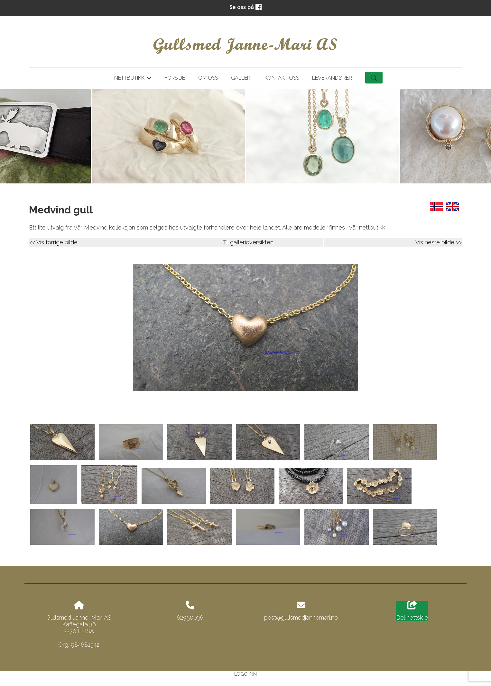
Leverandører (332, 78)
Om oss (208, 78)
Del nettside (412, 611)
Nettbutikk (132, 79)
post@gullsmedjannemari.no (301, 617)
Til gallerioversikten (248, 242)
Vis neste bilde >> (438, 242)
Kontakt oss (281, 78)
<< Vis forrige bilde (53, 242)
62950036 (190, 617)
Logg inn (245, 674)
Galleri (241, 78)
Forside (174, 78)
